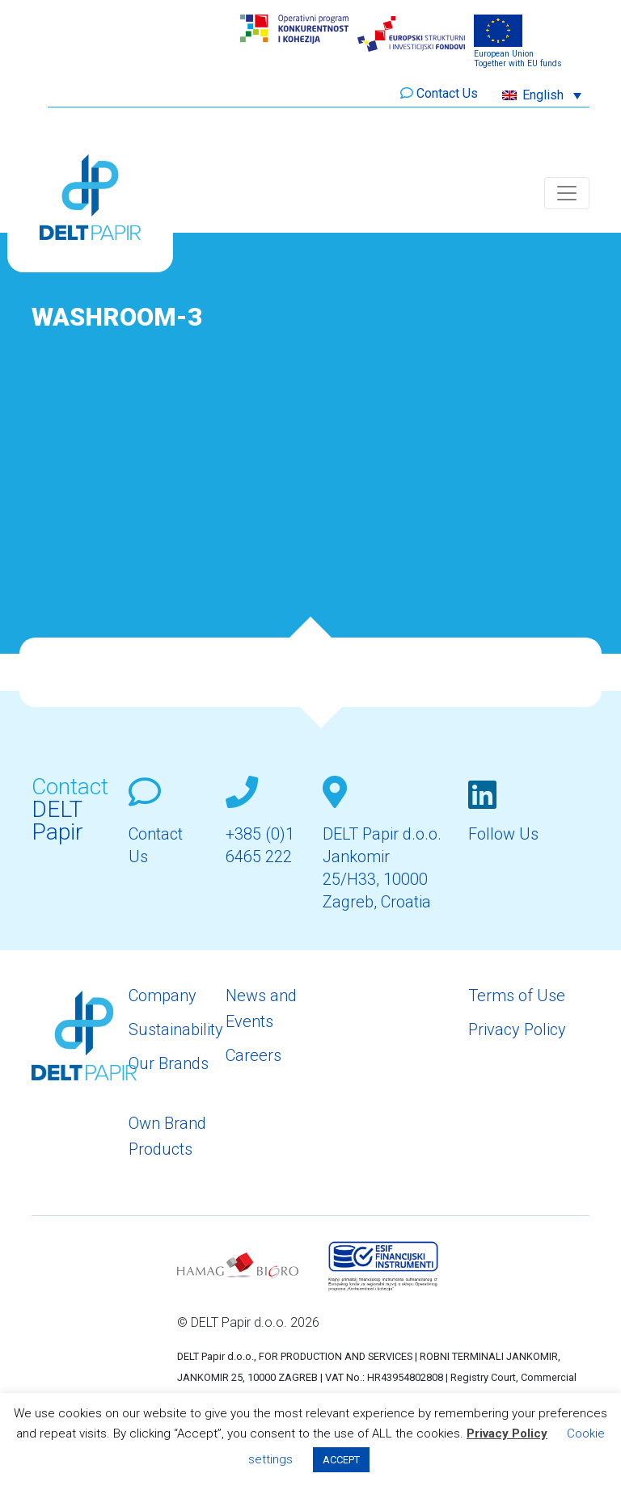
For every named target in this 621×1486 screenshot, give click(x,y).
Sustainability (176, 1029)
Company (162, 995)
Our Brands (169, 1063)
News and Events (261, 1008)
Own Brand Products (167, 1136)
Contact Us (447, 93)
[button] (541, 95)
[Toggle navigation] (566, 193)
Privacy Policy (517, 1029)
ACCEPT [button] (341, 1460)
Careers (253, 1055)
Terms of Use (516, 995)
